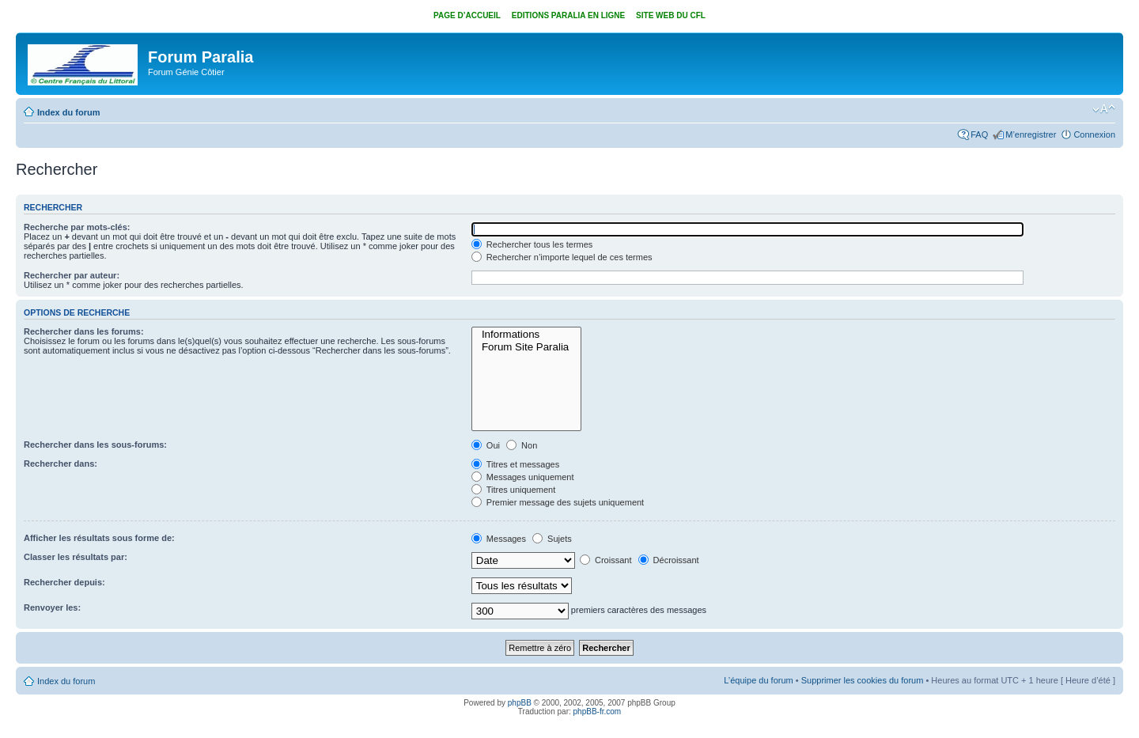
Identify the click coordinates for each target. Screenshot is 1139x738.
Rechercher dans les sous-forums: (95, 444)
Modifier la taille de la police (1103, 109)
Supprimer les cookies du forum (862, 680)
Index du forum (68, 112)
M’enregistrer (1030, 134)
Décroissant (668, 560)
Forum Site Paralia (526, 347)
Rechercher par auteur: (71, 275)
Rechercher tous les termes (532, 244)
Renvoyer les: (52, 607)
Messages (498, 538)
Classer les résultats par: (75, 557)
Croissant (606, 560)
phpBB (520, 702)
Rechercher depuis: (64, 582)
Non (521, 445)
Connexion (1094, 134)
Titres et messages (515, 464)
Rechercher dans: (60, 463)
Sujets (552, 538)
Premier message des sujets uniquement (557, 502)
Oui (485, 445)
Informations (526, 334)
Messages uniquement (522, 477)
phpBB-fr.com (597, 711)
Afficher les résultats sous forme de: (99, 538)
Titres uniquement (513, 489)
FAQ (979, 134)
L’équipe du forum (758, 680)
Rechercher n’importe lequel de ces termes (562, 257)
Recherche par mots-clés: (77, 227)
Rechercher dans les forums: (84, 331)
